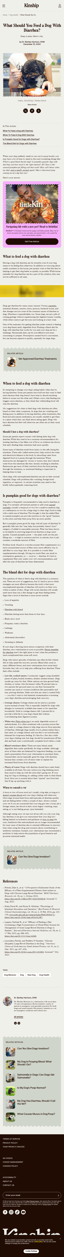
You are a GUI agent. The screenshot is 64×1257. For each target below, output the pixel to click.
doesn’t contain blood (12, 795)
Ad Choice (8, 1158)
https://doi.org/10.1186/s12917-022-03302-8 (25, 899)
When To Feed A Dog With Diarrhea (18, 135)
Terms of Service (11, 1139)
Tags (5, 970)
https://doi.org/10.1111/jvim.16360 (20, 936)
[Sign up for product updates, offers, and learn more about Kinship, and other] (58, 1195)
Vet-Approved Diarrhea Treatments (37, 358)
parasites (52, 306)
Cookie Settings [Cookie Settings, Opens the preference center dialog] (31, 1251)
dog (22, 975)
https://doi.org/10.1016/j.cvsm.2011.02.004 (24, 952)
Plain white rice (22, 722)
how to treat (48, 820)
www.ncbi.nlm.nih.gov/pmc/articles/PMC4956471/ (32, 915)
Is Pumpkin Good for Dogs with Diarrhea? (21, 139)
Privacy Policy (10, 1143)
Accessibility (9, 1177)
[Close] (60, 1238)
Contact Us (8, 1185)
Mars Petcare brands (32, 1201)
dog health (44, 975)
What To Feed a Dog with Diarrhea (18, 131)
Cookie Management (13, 1162)
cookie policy (38, 1242)
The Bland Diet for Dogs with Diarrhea (19, 143)
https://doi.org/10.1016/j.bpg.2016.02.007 (24, 918)
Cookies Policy (10, 1166)
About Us (7, 1181)
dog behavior (10, 975)
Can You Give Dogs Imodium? (34, 856)
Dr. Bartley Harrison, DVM (33, 42)
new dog (32, 975)
